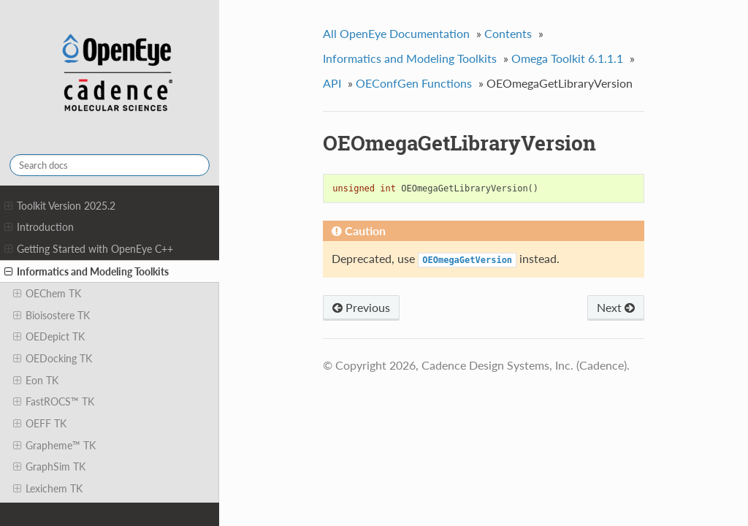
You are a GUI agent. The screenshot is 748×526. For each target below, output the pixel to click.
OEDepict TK (49, 336)
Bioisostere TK (51, 315)
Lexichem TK (48, 488)
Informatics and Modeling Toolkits (86, 271)
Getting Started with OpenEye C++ (88, 249)
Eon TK (35, 380)
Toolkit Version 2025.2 (59, 206)
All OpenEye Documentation (396, 33)
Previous (361, 307)
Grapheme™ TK (54, 445)
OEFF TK (39, 423)
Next (616, 307)
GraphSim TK (49, 466)
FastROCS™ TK (53, 401)
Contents (508, 33)
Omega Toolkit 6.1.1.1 (567, 58)
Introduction (39, 227)
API (332, 83)
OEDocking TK (52, 358)
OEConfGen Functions (414, 83)
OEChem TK (47, 293)
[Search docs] (109, 165)
